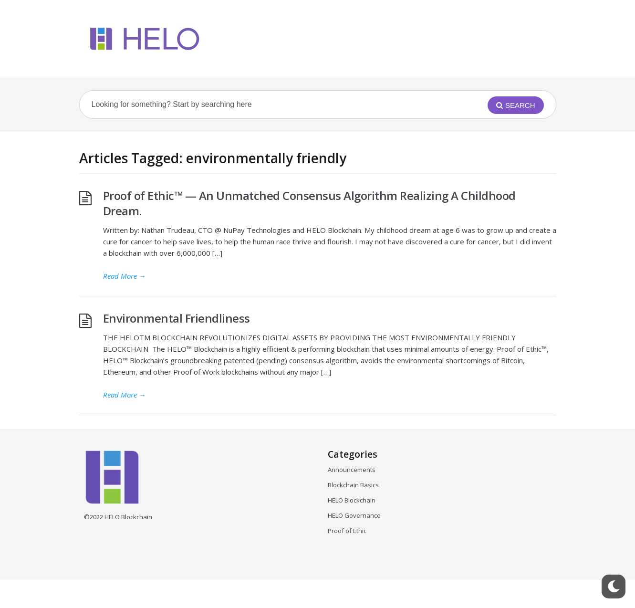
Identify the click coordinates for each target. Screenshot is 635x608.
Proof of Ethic (347, 530)
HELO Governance (354, 515)
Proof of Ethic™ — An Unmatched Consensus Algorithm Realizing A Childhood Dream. (309, 203)
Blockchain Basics (353, 485)
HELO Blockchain (351, 500)
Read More (124, 276)
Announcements (351, 469)
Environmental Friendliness (178, 318)
